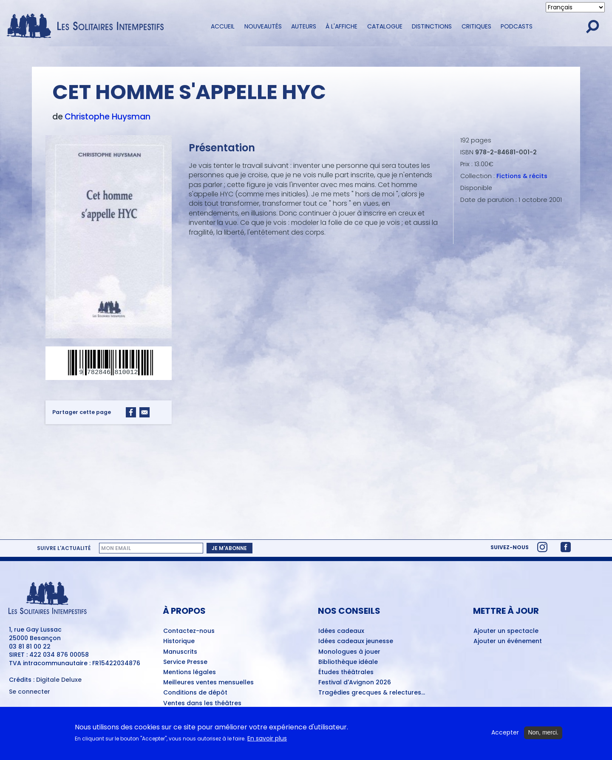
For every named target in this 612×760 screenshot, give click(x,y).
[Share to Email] (144, 412)
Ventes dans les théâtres (202, 703)
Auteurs (303, 26)
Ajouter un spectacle (505, 631)
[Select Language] (575, 7)
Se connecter (29, 691)
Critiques (476, 26)
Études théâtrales (346, 672)
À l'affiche (341, 26)
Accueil (223, 26)
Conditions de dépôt (195, 693)
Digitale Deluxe (59, 679)
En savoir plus (267, 738)
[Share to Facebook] (131, 412)
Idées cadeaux (341, 631)
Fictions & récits (521, 176)
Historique (179, 641)
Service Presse (185, 662)
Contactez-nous (189, 631)
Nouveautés (263, 26)
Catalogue (384, 26)
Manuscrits (180, 652)
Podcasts (517, 26)
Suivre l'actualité (64, 548)
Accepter (505, 733)
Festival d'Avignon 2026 (354, 682)
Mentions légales (189, 672)
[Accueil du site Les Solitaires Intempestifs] (88, 27)
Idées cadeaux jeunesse (355, 641)
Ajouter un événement (507, 641)
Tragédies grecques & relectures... (371, 693)
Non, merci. (543, 732)
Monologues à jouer (349, 652)
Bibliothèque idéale (348, 662)
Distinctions (432, 26)
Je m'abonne (229, 548)
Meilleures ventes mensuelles (208, 682)
